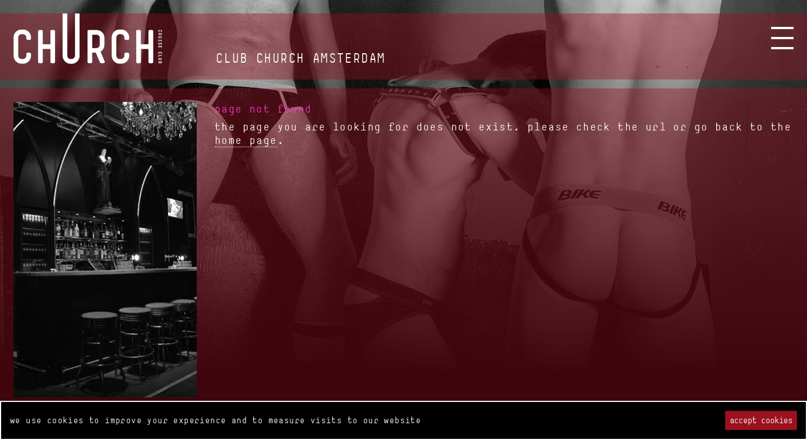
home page (246, 140)
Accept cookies (761, 420)
